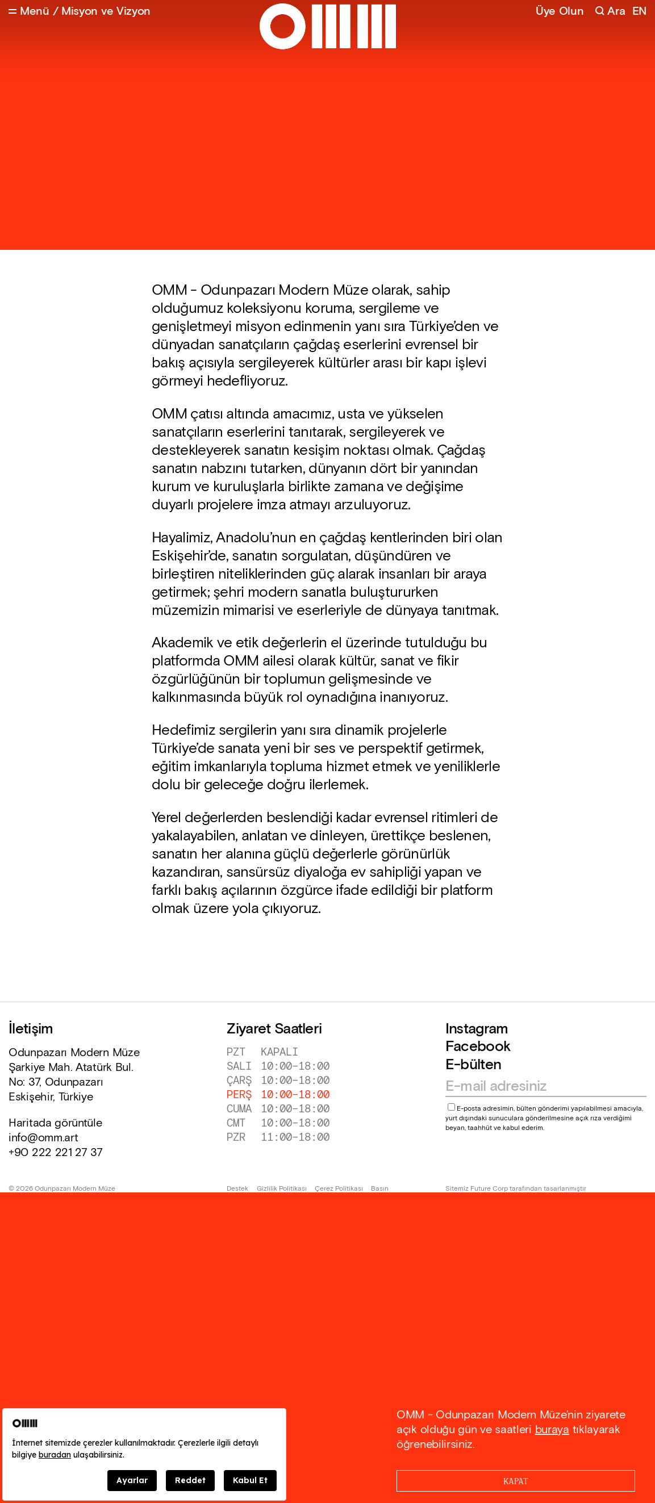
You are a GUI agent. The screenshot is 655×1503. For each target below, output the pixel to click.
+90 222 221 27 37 (56, 1152)
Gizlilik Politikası (282, 1189)
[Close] (516, 1481)
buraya (552, 1429)
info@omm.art (43, 1138)
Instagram (476, 1029)
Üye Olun (560, 11)
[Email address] (540, 1087)
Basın (380, 1189)
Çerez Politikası (339, 1189)
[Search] (610, 12)
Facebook (478, 1046)
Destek (237, 1189)
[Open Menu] (29, 12)
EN (639, 12)
